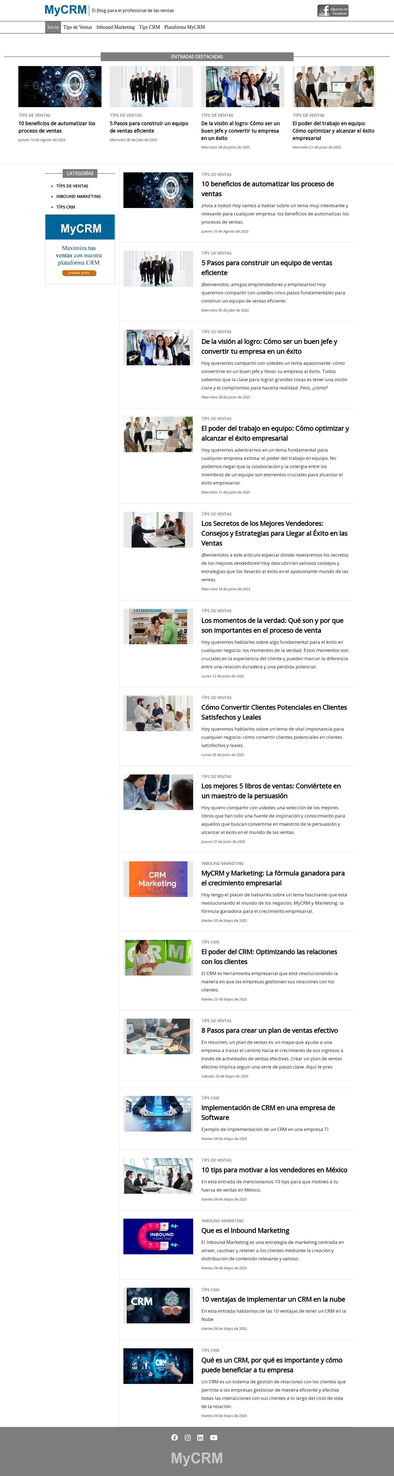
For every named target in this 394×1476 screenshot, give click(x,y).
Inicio (53, 27)
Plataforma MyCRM (184, 27)
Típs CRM (149, 27)
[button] (174, 1437)
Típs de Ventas (77, 27)
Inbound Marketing (116, 27)
